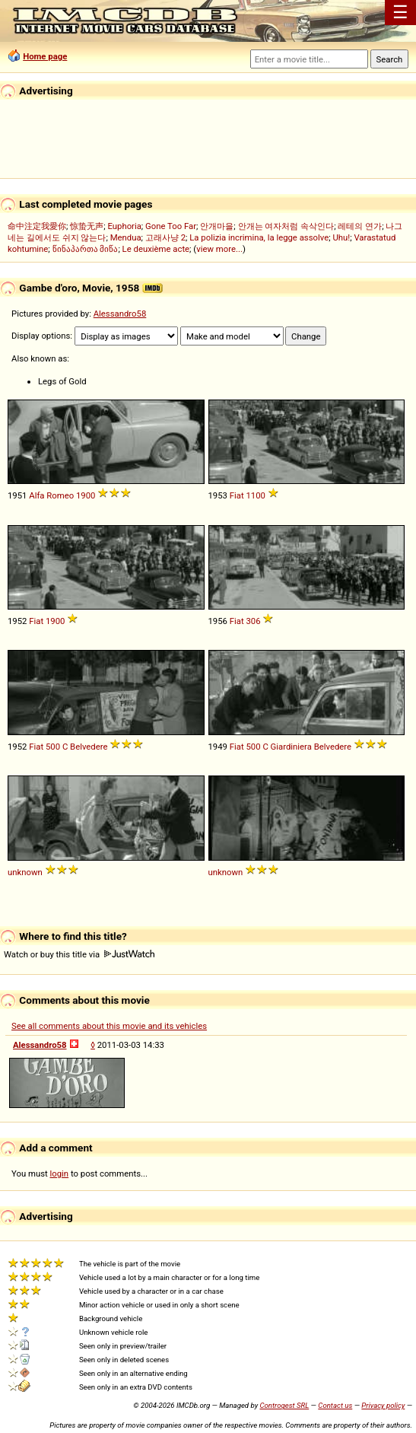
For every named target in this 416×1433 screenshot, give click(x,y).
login (59, 1173)
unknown (25, 872)
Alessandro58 (120, 313)
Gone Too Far (170, 226)
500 (53, 746)
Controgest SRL (284, 1405)
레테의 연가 (360, 226)
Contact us (335, 1405)
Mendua (125, 237)
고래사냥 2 (165, 237)
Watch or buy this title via (79, 954)
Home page (45, 56)
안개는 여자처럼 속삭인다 (286, 226)
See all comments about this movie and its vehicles (109, 1026)
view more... (219, 249)
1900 (85, 495)
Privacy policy (383, 1405)
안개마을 (216, 226)
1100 (255, 495)
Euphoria (124, 226)
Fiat (237, 495)
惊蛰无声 (86, 226)
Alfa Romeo (51, 495)
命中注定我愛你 (37, 226)
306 (253, 621)
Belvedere (88, 746)
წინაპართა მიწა (85, 249)
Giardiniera (291, 746)
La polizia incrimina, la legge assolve (259, 237)
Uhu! (341, 237)
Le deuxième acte (156, 249)
